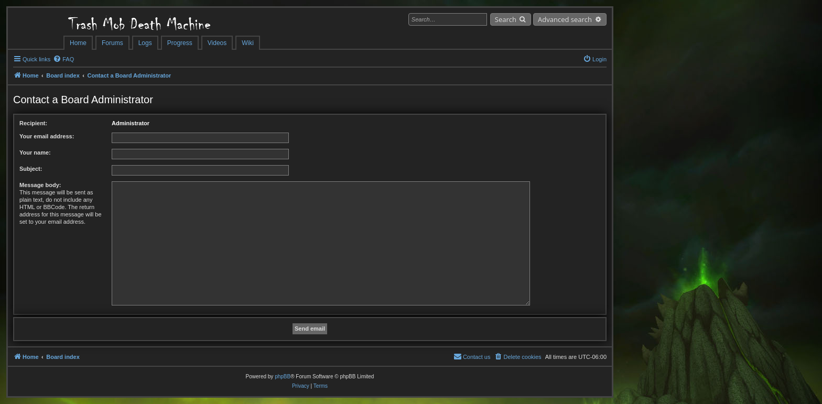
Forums (112, 43)
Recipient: (33, 123)
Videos (217, 43)
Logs (145, 43)
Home (78, 43)
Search (505, 19)
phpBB (282, 376)
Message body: (40, 185)
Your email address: (46, 136)
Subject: (30, 169)
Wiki (248, 43)
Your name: (35, 152)
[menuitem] (63, 59)
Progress (179, 43)
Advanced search (565, 19)
